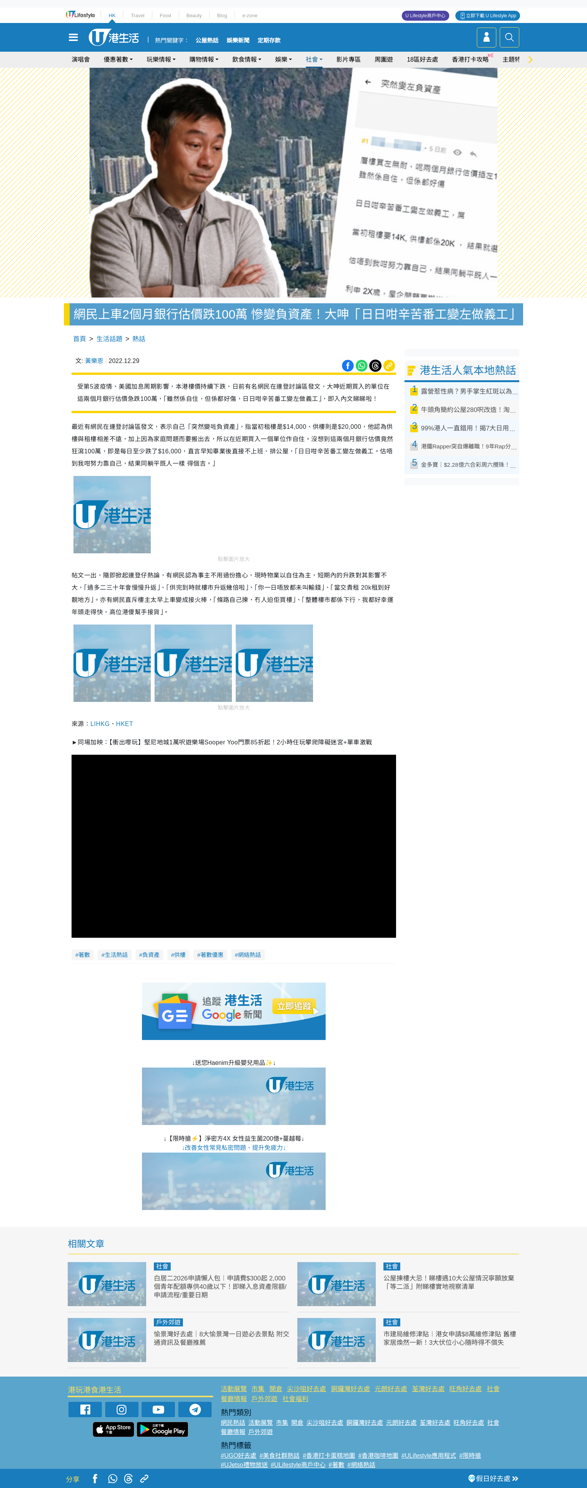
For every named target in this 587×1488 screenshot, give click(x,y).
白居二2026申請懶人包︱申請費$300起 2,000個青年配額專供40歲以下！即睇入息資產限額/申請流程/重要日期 (220, 1287)
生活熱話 (116, 955)
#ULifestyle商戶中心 (298, 1465)
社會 (312, 59)
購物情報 (201, 59)
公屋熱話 (207, 41)
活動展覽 (234, 1389)
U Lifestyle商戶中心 (425, 15)
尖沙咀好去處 (306, 1389)
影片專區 (348, 59)
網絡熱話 (249, 955)
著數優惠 (212, 955)
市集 (257, 1389)
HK (112, 15)
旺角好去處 (465, 1389)
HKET (124, 724)
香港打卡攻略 (470, 59)
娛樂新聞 (238, 41)
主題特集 (514, 59)
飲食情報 (244, 59)
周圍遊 (384, 59)
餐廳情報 (234, 1399)
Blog (222, 15)
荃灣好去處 (428, 1389)
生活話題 (109, 339)
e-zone (250, 15)
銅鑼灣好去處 (350, 1389)
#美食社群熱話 (279, 1455)
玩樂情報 (159, 59)
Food (165, 15)
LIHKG (99, 724)
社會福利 (295, 1399)
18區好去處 (422, 59)
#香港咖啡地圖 (378, 1455)
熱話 (138, 339)
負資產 (151, 955)
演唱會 (81, 59)
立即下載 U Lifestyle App (491, 15)
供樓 (180, 955)
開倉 (275, 1389)
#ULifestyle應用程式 (428, 1455)
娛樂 (281, 59)
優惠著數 (116, 59)
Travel (138, 15)
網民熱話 (233, 1422)
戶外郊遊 (168, 1322)
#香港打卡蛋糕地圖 (329, 1455)
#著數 (336, 1465)
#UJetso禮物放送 (244, 1465)
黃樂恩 (94, 361)
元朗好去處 (391, 1389)
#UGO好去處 (238, 1455)
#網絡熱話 (361, 1465)
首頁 (79, 339)
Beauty (194, 15)
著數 (84, 955)
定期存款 (269, 41)
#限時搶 (470, 1455)
